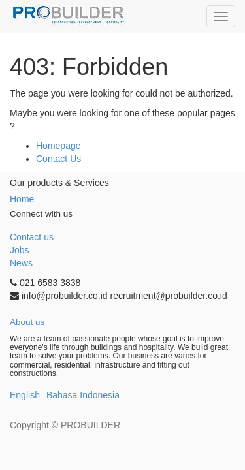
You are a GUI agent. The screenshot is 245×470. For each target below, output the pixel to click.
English (25, 395)
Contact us (32, 237)
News (21, 263)
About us (27, 322)
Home (22, 199)
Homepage (58, 145)
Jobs (19, 250)
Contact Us (58, 158)
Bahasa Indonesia (83, 395)
